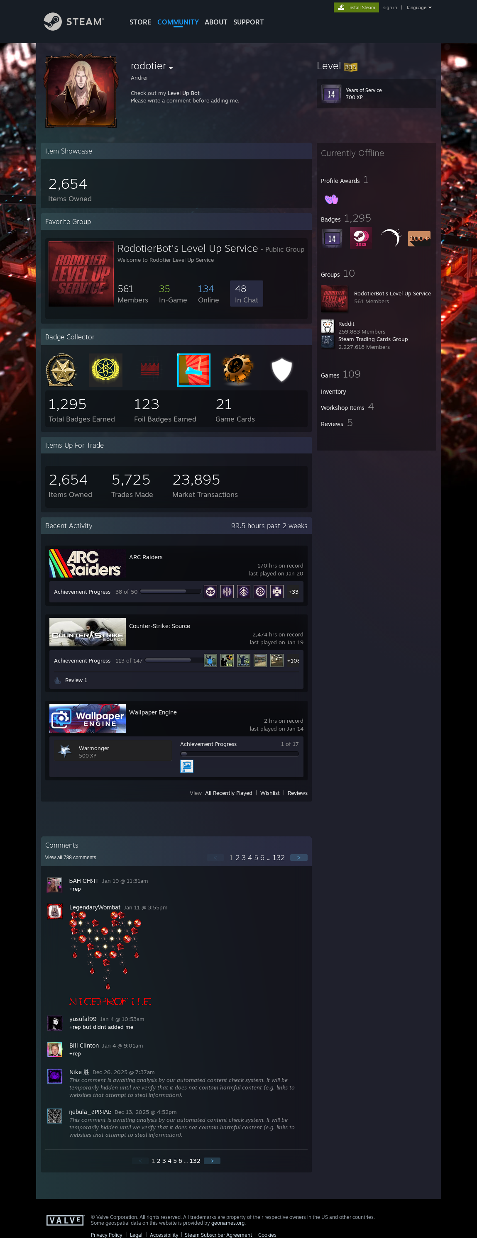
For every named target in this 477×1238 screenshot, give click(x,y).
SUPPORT (248, 22)
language (416, 7)
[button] (376, 65)
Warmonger (94, 748)
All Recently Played (228, 793)
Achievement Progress (82, 591)
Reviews (298, 793)
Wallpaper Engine (153, 712)
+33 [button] (293, 591)
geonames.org (228, 1223)
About (216, 22)
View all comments (70, 857)
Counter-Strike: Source (159, 625)
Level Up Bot (184, 93)
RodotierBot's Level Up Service (392, 293)
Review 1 (76, 680)
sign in (390, 7)
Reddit (346, 323)
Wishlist (270, 793)
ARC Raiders (146, 557)
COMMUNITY (178, 22)
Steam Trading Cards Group (373, 339)
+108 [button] (293, 660)
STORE (141, 22)
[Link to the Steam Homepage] (80, 28)
